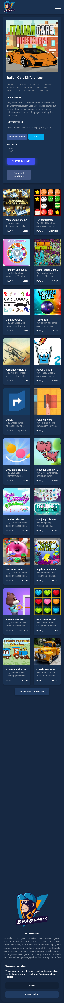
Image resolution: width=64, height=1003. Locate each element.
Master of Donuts (15, 569)
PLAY (8, 231)
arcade (28, 87)
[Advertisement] (32, 791)
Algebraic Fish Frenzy (48, 569)
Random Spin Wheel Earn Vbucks (24, 269)
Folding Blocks (44, 419)
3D (56, 431)
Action (55, 281)
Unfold (9, 419)
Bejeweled (53, 231)
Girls (56, 630)
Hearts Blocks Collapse (48, 619)
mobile (49, 84)
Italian (22, 84)
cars (44, 87)
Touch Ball (42, 319)
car (37, 87)
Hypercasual (22, 431)
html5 (10, 87)
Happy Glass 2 (44, 369)
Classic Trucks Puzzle (48, 669)
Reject (32, 985)
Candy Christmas (15, 519)
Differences (35, 84)
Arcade (55, 381)
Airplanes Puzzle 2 (16, 369)
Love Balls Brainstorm (18, 469)
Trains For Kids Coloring (19, 669)
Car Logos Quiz (14, 319)
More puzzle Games (32, 691)
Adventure (23, 630)
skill (10, 90)
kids (18, 90)
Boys (25, 331)
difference (29, 90)
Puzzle (11, 84)
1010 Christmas (44, 219)
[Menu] (58, 7)
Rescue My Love (15, 619)
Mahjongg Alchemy (16, 219)
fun (19, 87)
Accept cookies (32, 994)
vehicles (44, 90)
